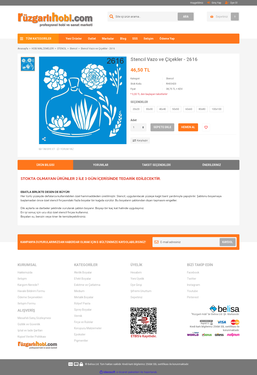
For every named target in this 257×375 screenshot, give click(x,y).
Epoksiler (80, 334)
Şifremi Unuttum (140, 291)
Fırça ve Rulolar (83, 322)
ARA (185, 16)
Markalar (108, 38)
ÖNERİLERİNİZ (211, 165)
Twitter (191, 278)
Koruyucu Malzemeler (88, 328)
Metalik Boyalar (84, 297)
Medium (79, 291)
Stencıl (170, 78)
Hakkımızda (25, 272)
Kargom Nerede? (28, 284)
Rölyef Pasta (82, 303)
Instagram (193, 284)
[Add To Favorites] (206, 127)
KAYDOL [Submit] (227, 242)
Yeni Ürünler (74, 38)
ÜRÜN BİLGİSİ (45, 165)
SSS (135, 38)
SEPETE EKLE (162, 127)
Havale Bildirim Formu (31, 291)
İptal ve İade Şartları (30, 330)
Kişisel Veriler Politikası (32, 336)
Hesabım (136, 272)
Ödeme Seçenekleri (30, 297)
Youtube (192, 291)
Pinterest (193, 297)
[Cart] (223, 17)
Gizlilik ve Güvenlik (29, 324)
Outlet (92, 38)
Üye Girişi (136, 284)
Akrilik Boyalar (83, 272)
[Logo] (55, 19)
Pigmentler (81, 340)
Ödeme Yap (166, 38)
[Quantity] (138, 127)
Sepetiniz (136, 297)
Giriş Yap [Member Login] (214, 2)
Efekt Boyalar (82, 278)
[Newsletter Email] (194, 242)
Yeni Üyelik (137, 278)
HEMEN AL (188, 127)
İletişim (148, 38)
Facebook (193, 272)
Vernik (78, 315)
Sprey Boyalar (83, 309)
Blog (123, 38)
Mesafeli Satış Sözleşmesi (34, 318)
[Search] (151, 17)
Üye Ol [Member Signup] (231, 2)
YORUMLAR (100, 165)
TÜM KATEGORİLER (38, 38)
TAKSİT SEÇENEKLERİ (156, 165)
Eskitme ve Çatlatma (87, 284)
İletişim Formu (27, 303)
